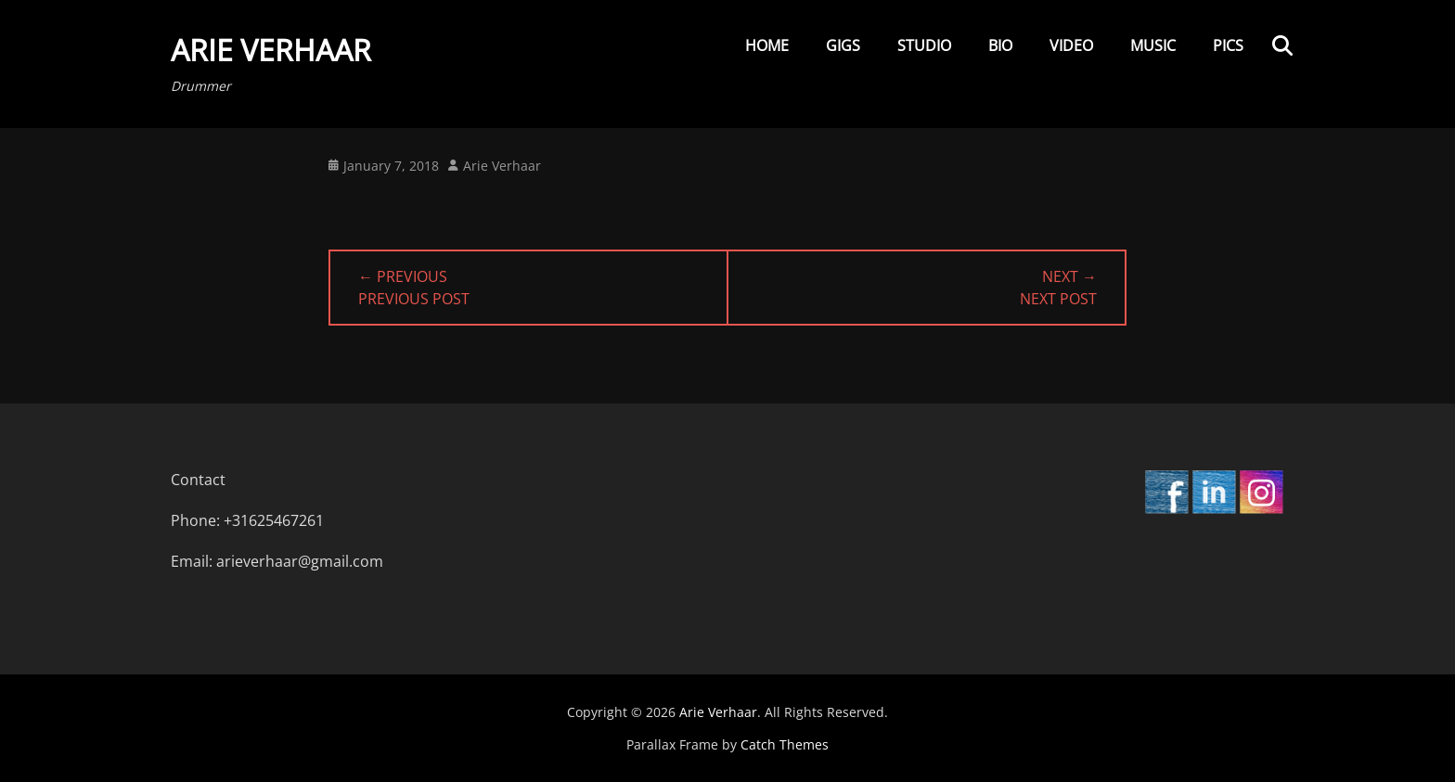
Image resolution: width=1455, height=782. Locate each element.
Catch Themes (784, 744)
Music (1153, 45)
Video (1071, 45)
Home (767, 45)
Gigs (843, 45)
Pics (1228, 45)
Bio (1000, 45)
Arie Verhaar (271, 50)
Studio (924, 45)
